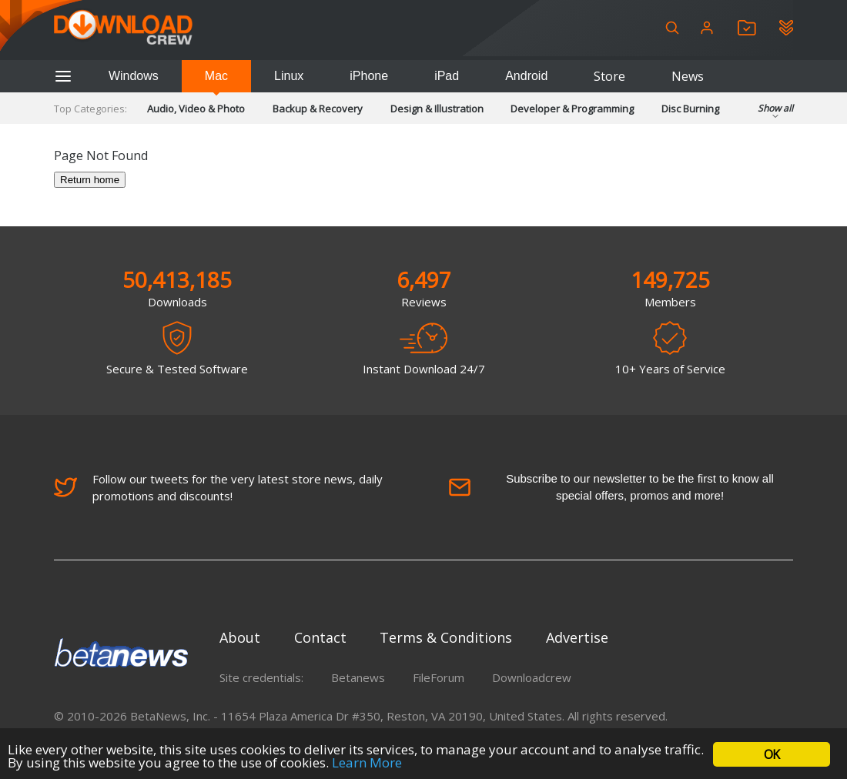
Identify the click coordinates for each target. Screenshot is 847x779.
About (239, 637)
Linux (288, 75)
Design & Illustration (437, 108)
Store (609, 76)
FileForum (438, 677)
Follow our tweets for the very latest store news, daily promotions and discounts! (218, 487)
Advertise (577, 637)
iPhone (369, 75)
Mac (216, 75)
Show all (775, 113)
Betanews (358, 677)
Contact (320, 637)
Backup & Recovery (318, 108)
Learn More (367, 762)
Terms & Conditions (446, 637)
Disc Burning (690, 108)
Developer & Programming (572, 108)
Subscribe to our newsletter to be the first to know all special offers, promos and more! (611, 487)
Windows (134, 75)
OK (771, 754)
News (687, 76)
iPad (446, 75)
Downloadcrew (531, 677)
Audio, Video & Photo (196, 108)
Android (526, 75)
